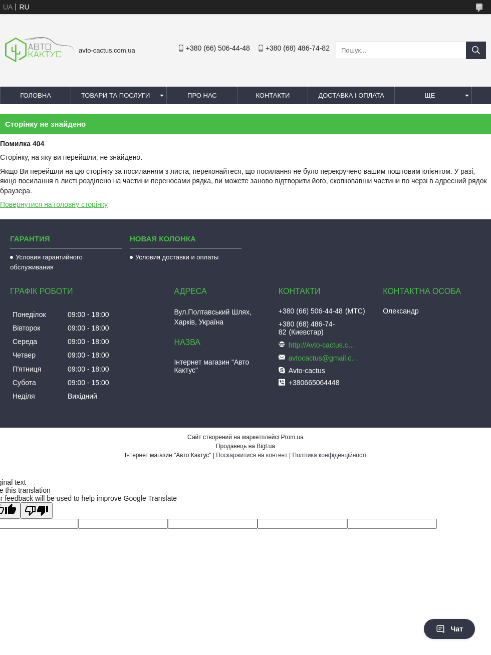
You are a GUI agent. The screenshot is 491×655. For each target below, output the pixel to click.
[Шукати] (476, 50)
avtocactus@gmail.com (324, 358)
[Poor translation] (37, 510)
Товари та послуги (115, 95)
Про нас (202, 95)
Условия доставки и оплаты (176, 257)
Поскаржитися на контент (251, 455)
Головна (35, 95)
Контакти (273, 95)
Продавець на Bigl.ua (245, 446)
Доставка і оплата (351, 95)
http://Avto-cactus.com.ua (324, 345)
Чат (449, 628)
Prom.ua (292, 437)
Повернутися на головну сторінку (54, 204)
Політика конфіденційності (330, 455)
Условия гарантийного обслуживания (46, 262)
